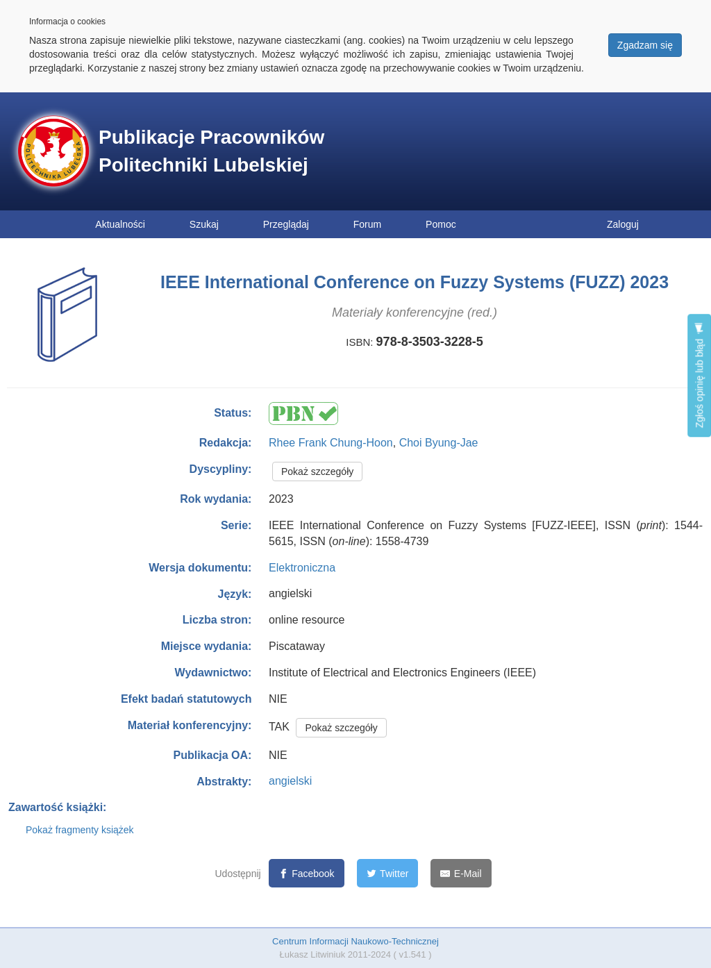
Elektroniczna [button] (302, 568)
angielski (290, 781)
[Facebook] (306, 873)
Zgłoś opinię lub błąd (699, 375)
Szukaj (204, 224)
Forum (367, 224)
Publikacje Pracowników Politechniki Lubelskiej (211, 151)
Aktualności (120, 224)
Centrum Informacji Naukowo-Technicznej (355, 941)
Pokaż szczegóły (317, 471)
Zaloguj (623, 224)
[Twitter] (388, 873)
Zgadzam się (645, 45)
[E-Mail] (460, 873)
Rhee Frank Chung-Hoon (331, 443)
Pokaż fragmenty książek (80, 829)
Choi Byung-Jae (438, 443)
